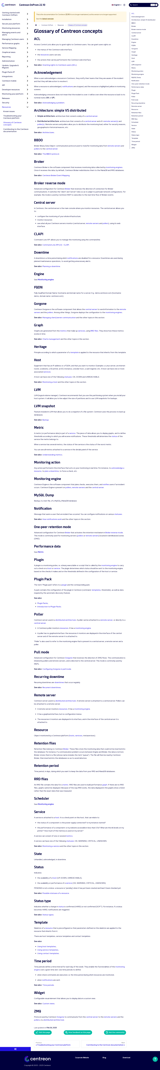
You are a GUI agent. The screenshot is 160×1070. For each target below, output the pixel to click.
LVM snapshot (136, 65)
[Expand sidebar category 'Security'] (27, 103)
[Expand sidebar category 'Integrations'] (27, 76)
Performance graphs (10, 43)
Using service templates (47, 950)
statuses (68, 377)
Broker (67, 189)
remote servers (114, 146)
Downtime (134, 39)
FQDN (133, 45)
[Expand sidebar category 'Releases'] (27, 98)
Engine (133, 42)
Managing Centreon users (13, 39)
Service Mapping (9, 48)
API (3, 85)
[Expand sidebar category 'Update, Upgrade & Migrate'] (27, 66)
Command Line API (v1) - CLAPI (55, 245)
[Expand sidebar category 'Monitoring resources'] (27, 28)
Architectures (48, 132)
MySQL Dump (136, 77)
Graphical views (8, 52)
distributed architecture (65, 620)
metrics (63, 331)
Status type (135, 135)
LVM (132, 61)
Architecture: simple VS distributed (143, 20)
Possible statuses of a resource (55, 893)
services (81, 331)
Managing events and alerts (11, 33)
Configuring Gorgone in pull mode (56, 669)
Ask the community (115, 1032)
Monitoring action (137, 71)
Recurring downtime (138, 103)
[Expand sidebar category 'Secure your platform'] (27, 24)
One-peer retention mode (140, 84)
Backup (45, 420)
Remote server (136, 106)
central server (92, 116)
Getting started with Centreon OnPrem (11, 13)
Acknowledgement (137, 17)
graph (104, 785)
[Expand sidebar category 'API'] (27, 85)
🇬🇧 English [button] (116, 5)
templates (96, 590)
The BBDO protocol (50, 154)
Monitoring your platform (12, 94)
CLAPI (133, 36)
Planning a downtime (51, 266)
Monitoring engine (137, 74)
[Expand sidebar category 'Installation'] (27, 19)
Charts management (51, 339)
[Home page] (36, 25)
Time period (135, 141)
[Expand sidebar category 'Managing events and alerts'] (27, 34)
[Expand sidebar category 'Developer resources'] (27, 90)
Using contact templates (48, 953)
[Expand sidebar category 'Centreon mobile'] (27, 81)
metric (65, 785)
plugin (64, 585)
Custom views (48, 1003)
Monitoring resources (11, 28)
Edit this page (43, 1032)
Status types (48, 914)
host (49, 568)
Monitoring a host (49, 382)
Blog (104, 1058)
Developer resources (11, 89)
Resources (6, 107)
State (133, 128)
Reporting (6, 56)
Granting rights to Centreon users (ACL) (59, 65)
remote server (107, 620)
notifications (67, 86)
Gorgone (69, 658)
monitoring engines (114, 167)
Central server (136, 33)
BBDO (133, 23)
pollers (37, 149)
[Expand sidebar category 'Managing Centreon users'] (27, 39)
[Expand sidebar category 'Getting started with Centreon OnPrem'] (27, 14)
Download (126, 1058)
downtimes (59, 682)
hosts (71, 735)
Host (133, 58)
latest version (48, 19)
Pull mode (134, 100)
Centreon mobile (9, 81)
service (72, 433)
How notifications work (52, 519)
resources (45, 54)
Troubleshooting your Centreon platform (12, 117)
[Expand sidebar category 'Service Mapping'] (27, 48)
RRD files (94, 331)
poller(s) (41, 124)
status (114, 436)
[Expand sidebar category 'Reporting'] (27, 57)
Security (5, 102)
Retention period (137, 116)
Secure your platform (11, 24)
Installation (6, 19)
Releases (6, 98)
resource (49, 928)
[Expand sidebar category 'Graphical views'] (27, 52)
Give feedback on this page (77, 1032)
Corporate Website (82, 1058)
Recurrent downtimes (51, 687)
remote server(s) (111, 121)
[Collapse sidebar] (15, 1049)
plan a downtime (52, 471)
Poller (133, 96)
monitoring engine (109, 565)
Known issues (9, 111)
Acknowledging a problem (53, 102)
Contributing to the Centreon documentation (15, 130)
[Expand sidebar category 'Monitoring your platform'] (27, 94)
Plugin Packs (8, 72)
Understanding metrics (52, 455)
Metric (133, 68)
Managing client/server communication (59, 317)
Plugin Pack (135, 93)
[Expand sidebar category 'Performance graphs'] (27, 44)
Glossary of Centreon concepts (12, 123)
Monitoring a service (51, 846)
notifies (106, 484)
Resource (134, 109)
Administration (8, 61)
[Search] (143, 5)
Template (134, 138)
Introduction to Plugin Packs (49, 606)
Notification (135, 81)
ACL (132, 13)
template (75, 352)
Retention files (136, 113)
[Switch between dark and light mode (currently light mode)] (124, 5)
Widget (133, 145)
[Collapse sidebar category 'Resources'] (27, 107)
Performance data (137, 87)
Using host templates (46, 946)
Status (133, 132)
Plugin (133, 90)
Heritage (134, 55)
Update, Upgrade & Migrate (10, 66)
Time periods (48, 985)
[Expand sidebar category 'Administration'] (27, 61)
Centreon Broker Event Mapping (56, 175)
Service (134, 125)
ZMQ (133, 148)
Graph (133, 52)
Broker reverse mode (114, 532)
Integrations (7, 76)
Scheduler (134, 122)
